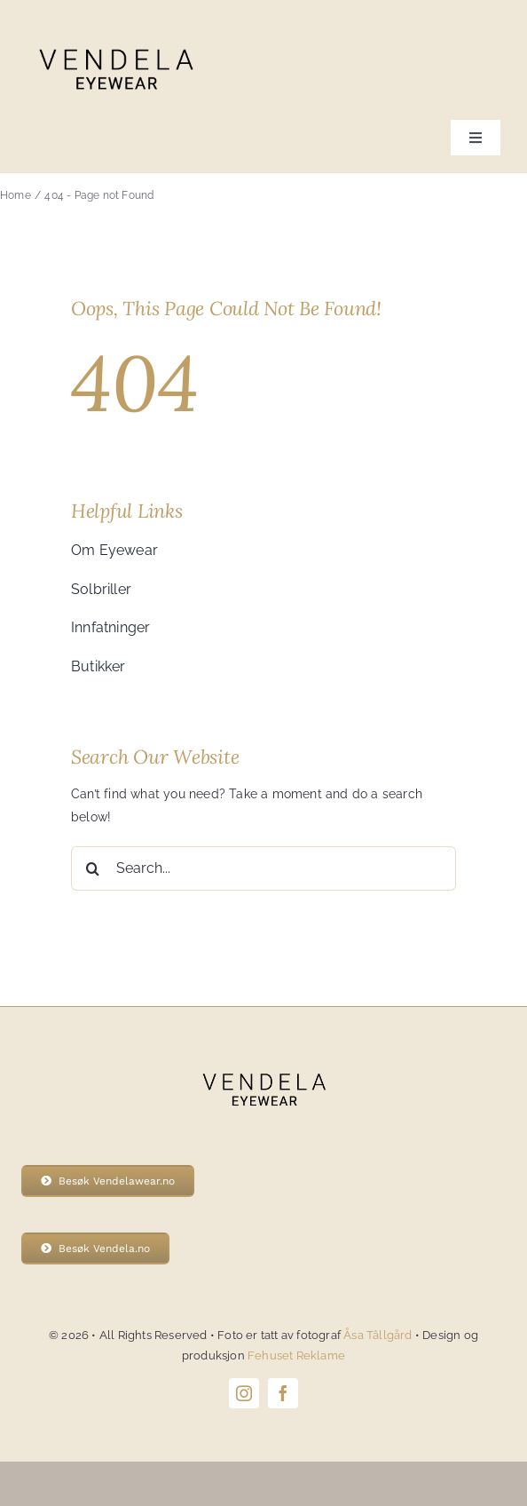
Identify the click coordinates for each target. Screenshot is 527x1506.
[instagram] (244, 1393)
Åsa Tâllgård (379, 1335)
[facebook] (283, 1393)
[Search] (93, 868)
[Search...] (263, 868)
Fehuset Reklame (296, 1355)
